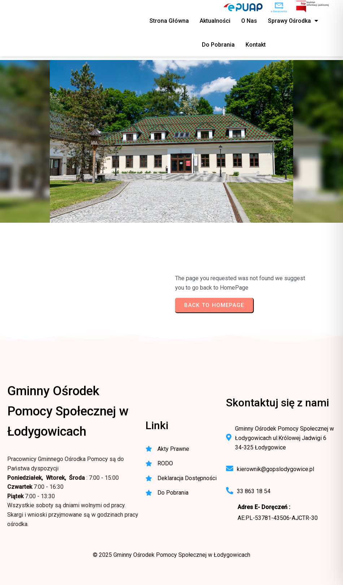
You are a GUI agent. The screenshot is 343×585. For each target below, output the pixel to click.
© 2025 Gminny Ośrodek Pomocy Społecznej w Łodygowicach (171, 554)
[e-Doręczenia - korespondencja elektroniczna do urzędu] (278, 7)
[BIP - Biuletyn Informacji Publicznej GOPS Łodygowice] (312, 7)
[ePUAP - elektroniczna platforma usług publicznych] (242, 7)
